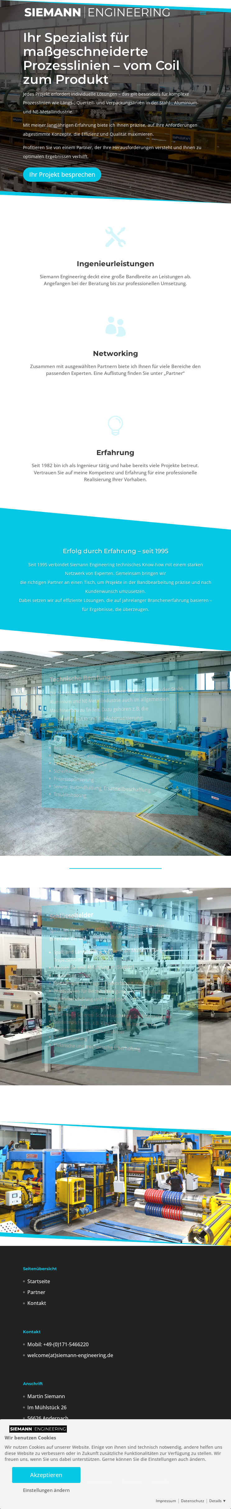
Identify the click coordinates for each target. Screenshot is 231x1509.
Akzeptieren (46, 1475)
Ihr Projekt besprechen (62, 174)
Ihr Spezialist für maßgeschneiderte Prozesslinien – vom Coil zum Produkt (101, 58)
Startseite (38, 1281)
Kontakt (36, 1303)
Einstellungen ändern (46, 1490)
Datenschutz (192, 1500)
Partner (36, 1292)
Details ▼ (217, 1500)
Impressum (166, 1500)
